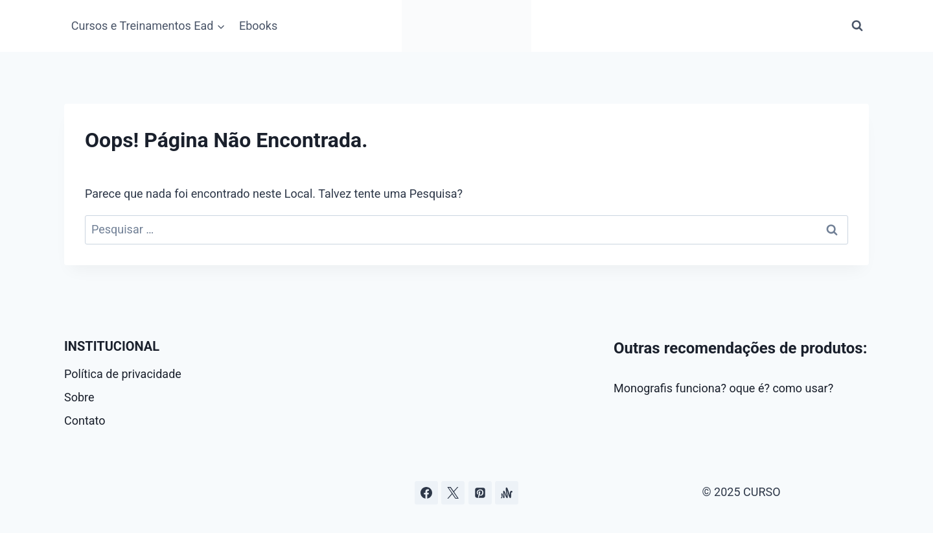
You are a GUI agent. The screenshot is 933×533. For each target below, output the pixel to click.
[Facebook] (426, 492)
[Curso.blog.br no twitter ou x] (453, 492)
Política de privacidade (122, 374)
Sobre (79, 397)
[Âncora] (506, 492)
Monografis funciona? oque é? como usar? (723, 388)
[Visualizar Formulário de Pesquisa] (857, 26)
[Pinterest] (480, 492)
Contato (85, 420)
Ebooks (258, 25)
